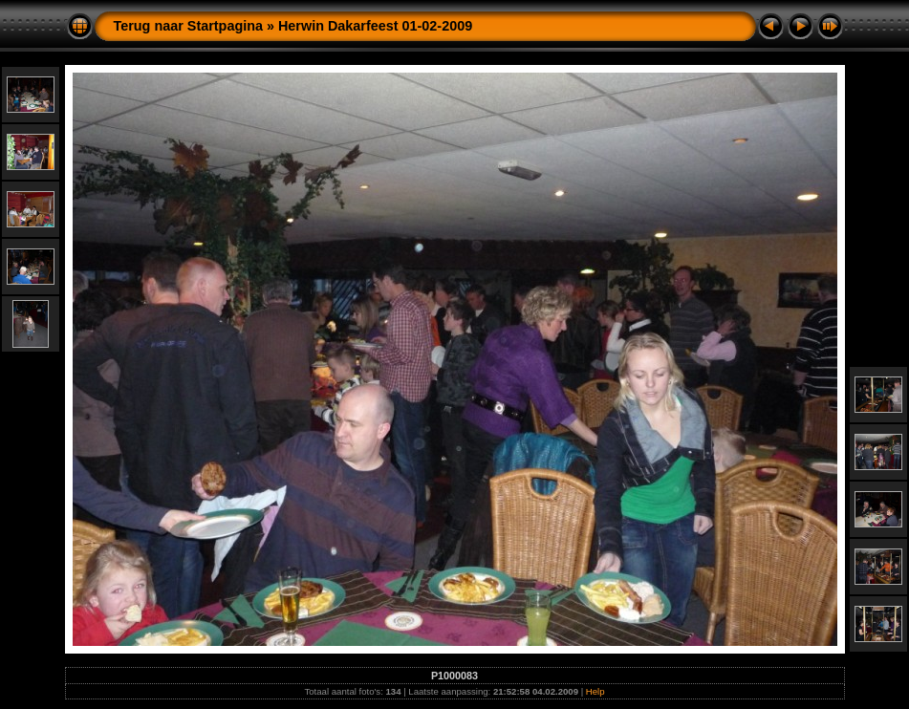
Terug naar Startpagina (188, 25)
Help (595, 691)
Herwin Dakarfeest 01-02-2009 (375, 25)
